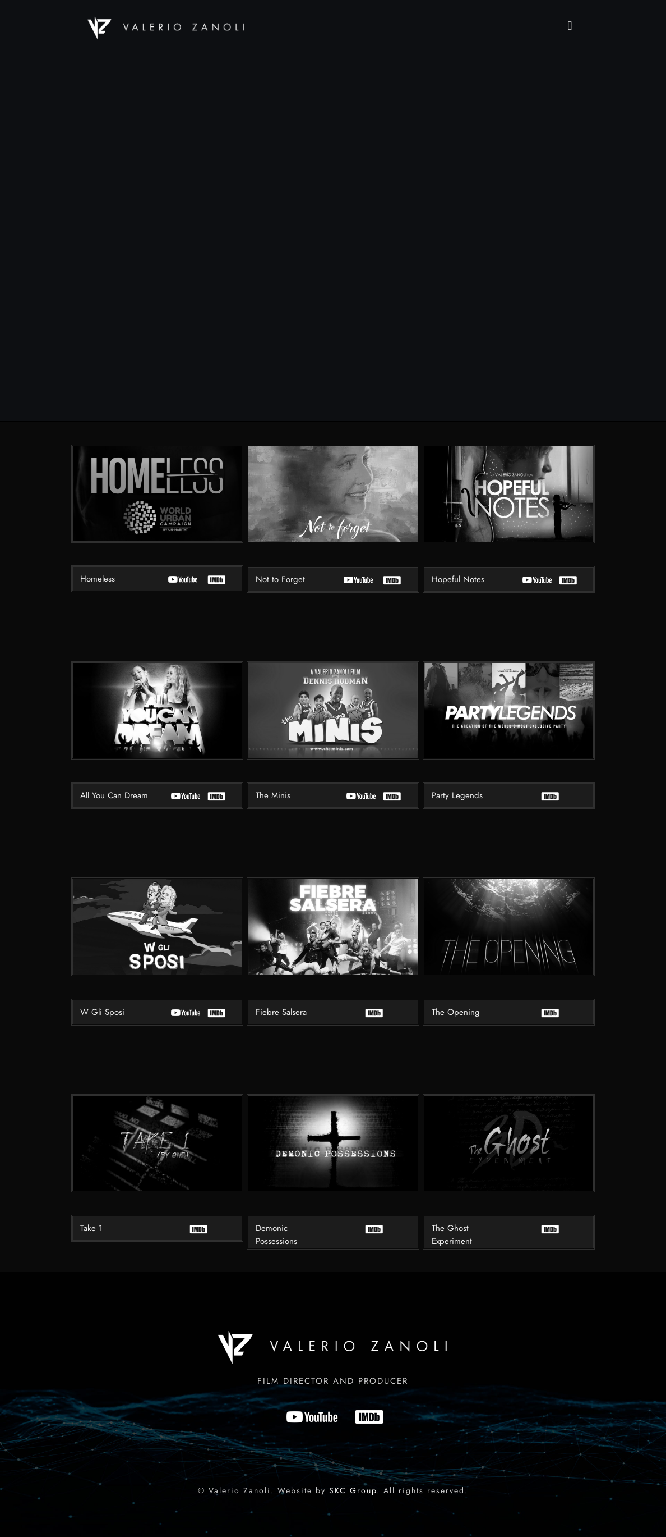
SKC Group (353, 1490)
